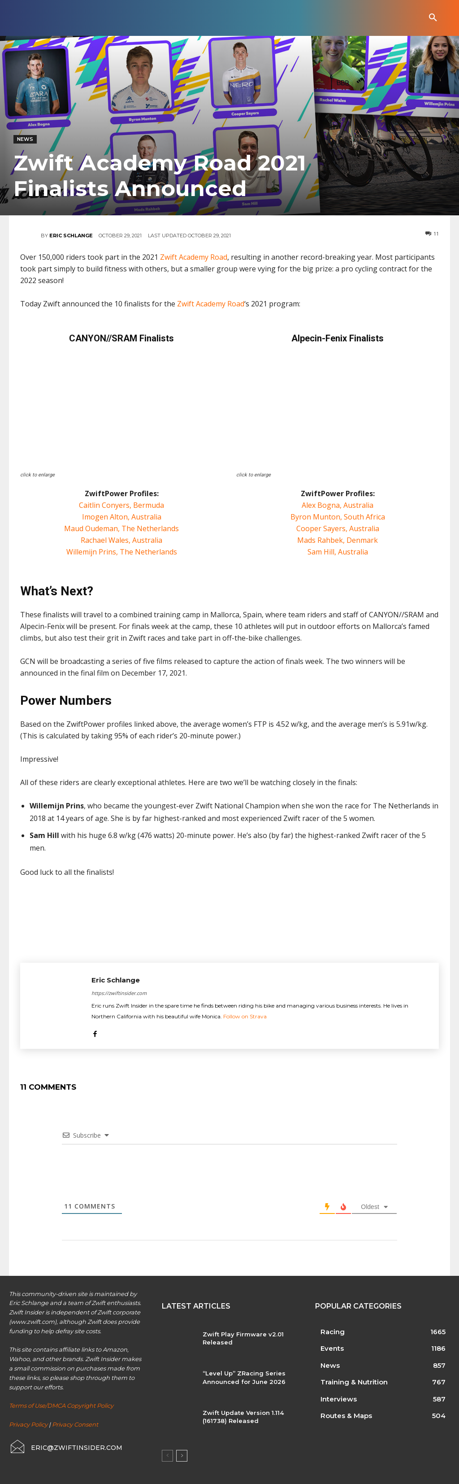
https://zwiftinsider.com (119, 993)
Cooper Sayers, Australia (337, 528)
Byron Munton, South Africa (337, 517)
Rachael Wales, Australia (121, 540)
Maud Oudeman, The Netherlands (121, 528)
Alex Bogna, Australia (337, 505)
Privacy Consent (75, 1424)
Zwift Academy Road (193, 257)
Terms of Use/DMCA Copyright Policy (61, 1405)
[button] (433, 18)
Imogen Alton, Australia (121, 517)
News (25, 139)
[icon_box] (65, 1446)
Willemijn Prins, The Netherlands (121, 552)
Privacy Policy (28, 1424)
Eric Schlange (71, 235)
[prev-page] (167, 1456)
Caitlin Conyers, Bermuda (121, 505)
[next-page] (181, 1456)
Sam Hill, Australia (337, 552)
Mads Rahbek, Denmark (337, 540)
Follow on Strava (245, 1016)
